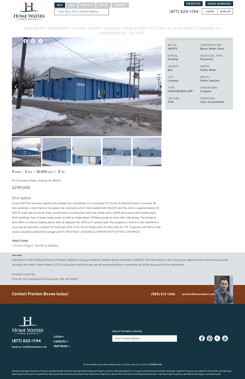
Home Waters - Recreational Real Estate (29, 11)
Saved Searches (219, 4)
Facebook (25, 41)
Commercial (208, 28)
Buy (60, 5)
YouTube (225, 338)
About (103, 5)
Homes (80, 28)
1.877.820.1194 (155, 364)
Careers (61, 341)
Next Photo (158, 86)
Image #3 (86, 152)
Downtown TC (139, 28)
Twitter (40, 41)
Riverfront (59, 28)
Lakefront (34, 28)
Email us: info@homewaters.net (29, 347)
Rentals (87, 5)
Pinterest (33, 41)
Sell (72, 5)
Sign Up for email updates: (127, 331)
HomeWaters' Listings (122, 33)
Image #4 (117, 152)
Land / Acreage (105, 28)
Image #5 (147, 152)
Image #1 (26, 152)
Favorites (193, 4)
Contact (120, 5)
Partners (62, 346)
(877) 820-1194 (183, 11)
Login (59, 337)
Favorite (142, 41)
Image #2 (56, 152)
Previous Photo (15, 86)
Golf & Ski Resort (175, 28)
